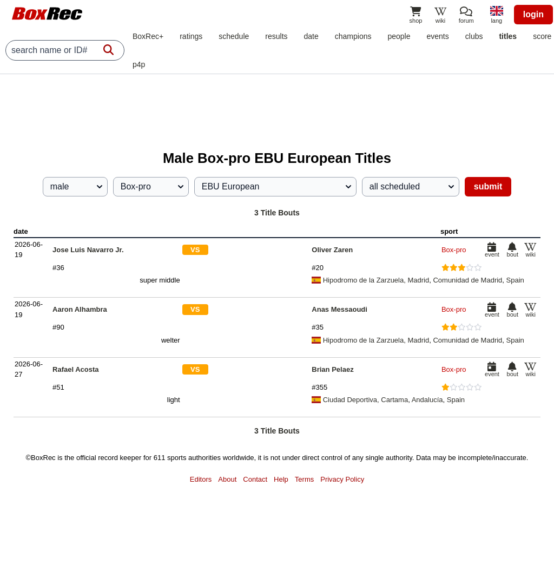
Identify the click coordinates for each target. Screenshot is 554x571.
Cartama (394, 400)
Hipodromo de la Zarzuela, (359, 280)
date (311, 36)
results (276, 36)
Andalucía (427, 400)
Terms (304, 479)
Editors (201, 479)
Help (281, 479)
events (438, 36)
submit (488, 186)
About (227, 479)
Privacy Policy (342, 479)
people (398, 36)
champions (353, 36)
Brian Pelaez (332, 369)
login (533, 14)
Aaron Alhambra (79, 309)
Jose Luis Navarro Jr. (88, 250)
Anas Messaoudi (339, 309)
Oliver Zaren (332, 250)
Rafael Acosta (75, 369)
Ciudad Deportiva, (346, 400)
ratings (191, 36)
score (542, 36)
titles (508, 36)
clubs (474, 36)
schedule (234, 36)
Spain (515, 280)
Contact (255, 479)
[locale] (496, 15)
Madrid (418, 280)
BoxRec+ (148, 36)
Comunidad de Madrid (467, 280)
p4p (139, 64)
